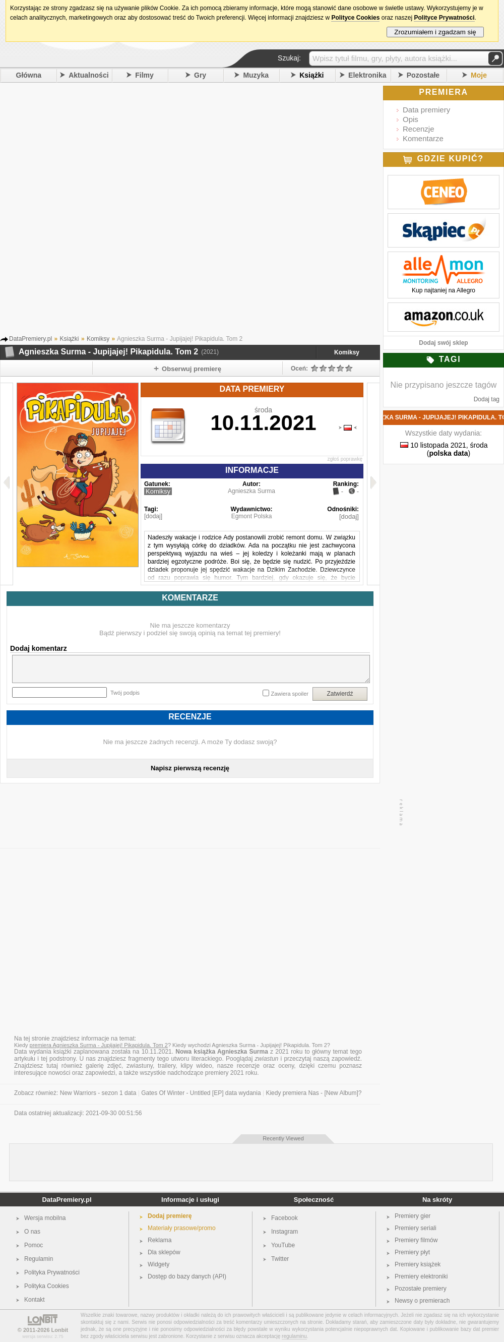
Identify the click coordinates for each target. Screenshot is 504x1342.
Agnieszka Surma (251, 491)
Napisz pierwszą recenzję (190, 768)
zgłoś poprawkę (345, 459)
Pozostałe (423, 75)
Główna (29, 75)
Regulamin (38, 1258)
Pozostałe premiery (421, 1288)
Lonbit (60, 1330)
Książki (311, 75)
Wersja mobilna (45, 1218)
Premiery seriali (415, 1228)
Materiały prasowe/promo (182, 1228)
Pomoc (33, 1245)
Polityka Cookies (46, 1286)
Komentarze (423, 138)
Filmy (144, 75)
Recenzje (418, 129)
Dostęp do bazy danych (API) (187, 1276)
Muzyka (256, 75)
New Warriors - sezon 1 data (98, 1092)
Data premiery (426, 109)
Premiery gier (412, 1215)
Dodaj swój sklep (443, 342)
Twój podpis (125, 693)
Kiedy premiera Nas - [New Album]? (313, 1092)
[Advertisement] (121, 211)
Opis (410, 119)
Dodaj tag (486, 399)
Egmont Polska (251, 516)
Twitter (280, 1258)
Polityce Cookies (355, 17)
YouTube (283, 1245)
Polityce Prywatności (444, 17)
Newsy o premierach (422, 1300)
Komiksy (346, 352)
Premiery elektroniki (421, 1276)
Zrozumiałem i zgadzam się (435, 32)
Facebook (284, 1218)
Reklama (159, 1240)
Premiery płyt (412, 1252)
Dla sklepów (164, 1252)
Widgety (158, 1264)
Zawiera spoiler (289, 694)
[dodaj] (153, 516)
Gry (200, 75)
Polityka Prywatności (52, 1272)
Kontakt (34, 1299)
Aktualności (88, 75)
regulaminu (294, 1336)
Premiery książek (417, 1264)
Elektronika (367, 75)
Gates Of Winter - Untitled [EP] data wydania (201, 1092)
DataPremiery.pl (66, 1199)
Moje (479, 75)
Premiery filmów (416, 1240)
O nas (32, 1231)
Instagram (284, 1231)
